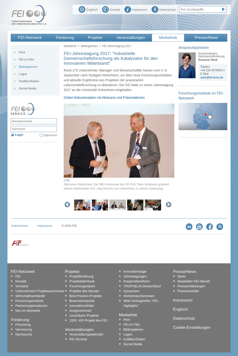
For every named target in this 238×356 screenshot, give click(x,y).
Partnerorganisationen (31, 306)
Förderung (65, 37)
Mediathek (168, 37)
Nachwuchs (23, 334)
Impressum (135, 9)
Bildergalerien (89, 46)
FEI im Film (26, 59)
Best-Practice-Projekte (85, 296)
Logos (23, 74)
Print (22, 52)
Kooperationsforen (136, 281)
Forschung (23, 324)
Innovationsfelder (81, 306)
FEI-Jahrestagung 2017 (116, 46)
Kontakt (111, 9)
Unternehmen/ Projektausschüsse (39, 291)
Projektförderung (81, 276)
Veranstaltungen (130, 37)
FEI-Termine (78, 339)
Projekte (95, 37)
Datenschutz (164, 9)
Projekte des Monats (84, 291)
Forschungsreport (82, 286)
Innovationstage (134, 271)
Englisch (88, 9)
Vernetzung (23, 329)
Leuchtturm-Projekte (84, 315)
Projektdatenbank (82, 281)
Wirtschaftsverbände (30, 296)
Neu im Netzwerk (27, 310)
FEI (17, 276)
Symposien (131, 291)
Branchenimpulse (82, 301)
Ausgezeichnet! (80, 310)
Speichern (50, 135)
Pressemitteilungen (191, 286)
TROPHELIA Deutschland (142, 286)
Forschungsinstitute (29, 301)
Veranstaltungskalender (86, 334)
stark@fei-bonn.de (211, 77)
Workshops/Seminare (139, 296)
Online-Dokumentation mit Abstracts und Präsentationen (104, 97)
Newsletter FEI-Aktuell (194, 281)
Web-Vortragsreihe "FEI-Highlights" (141, 303)
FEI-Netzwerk (30, 37)
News (182, 276)
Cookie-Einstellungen (192, 327)
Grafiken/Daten (29, 81)
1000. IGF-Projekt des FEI (88, 320)
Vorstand (21, 286)
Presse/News (206, 37)
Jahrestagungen (135, 276)
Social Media (27, 88)
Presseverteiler (188, 291)
